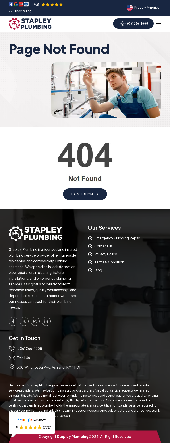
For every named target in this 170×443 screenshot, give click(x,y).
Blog (98, 270)
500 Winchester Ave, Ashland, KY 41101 (48, 367)
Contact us (103, 246)
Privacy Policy (105, 254)
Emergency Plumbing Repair (117, 238)
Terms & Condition (109, 262)
